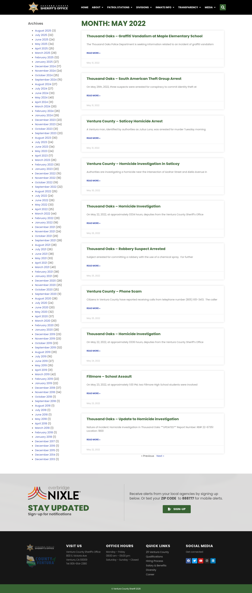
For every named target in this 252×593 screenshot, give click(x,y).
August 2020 (43, 298)
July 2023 (41, 142)
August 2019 (43, 352)
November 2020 (45, 285)
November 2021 (45, 231)
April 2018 (41, 423)
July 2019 (41, 356)
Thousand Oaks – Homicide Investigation (123, 206)
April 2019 (41, 370)
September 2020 (46, 294)
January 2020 (44, 329)
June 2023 (41, 146)
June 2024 (41, 93)
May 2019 (41, 365)
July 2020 (41, 303)
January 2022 (44, 222)
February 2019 (44, 379)
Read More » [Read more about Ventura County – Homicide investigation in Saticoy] (93, 180)
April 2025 (41, 48)
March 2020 (42, 320)
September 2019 (45, 347)
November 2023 (45, 124)
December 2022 (45, 173)
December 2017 (45, 441)
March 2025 (42, 53)
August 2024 (43, 84)
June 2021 (41, 254)
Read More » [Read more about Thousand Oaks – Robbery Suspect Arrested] (93, 265)
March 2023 (42, 160)
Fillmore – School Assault (109, 376)
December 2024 (45, 66)
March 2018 (42, 428)
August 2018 (43, 405)
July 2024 (41, 88)
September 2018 (45, 401)
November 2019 (45, 338)
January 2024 (44, 115)
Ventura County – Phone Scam (114, 291)
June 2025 (41, 39)
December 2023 (45, 120)
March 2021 (42, 267)
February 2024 (44, 111)
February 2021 (44, 271)
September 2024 (46, 79)
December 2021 (45, 227)
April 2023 (41, 155)
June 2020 (41, 307)
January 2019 (43, 383)
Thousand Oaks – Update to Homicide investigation (133, 419)
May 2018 (41, 419)
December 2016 (45, 446)
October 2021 (43, 236)
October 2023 (44, 129)
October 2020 (44, 289)
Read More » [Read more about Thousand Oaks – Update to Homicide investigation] (93, 439)
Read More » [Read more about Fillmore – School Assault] (93, 393)
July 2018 (41, 410)
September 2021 (45, 240)
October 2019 (43, 343)
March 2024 (42, 106)
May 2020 (41, 312)
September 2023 (46, 133)
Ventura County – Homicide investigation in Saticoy (133, 163)
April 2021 (41, 263)
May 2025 (41, 44)
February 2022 (44, 218)
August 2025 (43, 30)
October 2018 (43, 396)
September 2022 (46, 187)
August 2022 (43, 191)
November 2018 (45, 392)
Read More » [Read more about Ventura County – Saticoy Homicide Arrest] (93, 138)
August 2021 (42, 245)
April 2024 (41, 102)
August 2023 (43, 138)
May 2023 (41, 151)
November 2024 (45, 70)
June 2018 (41, 414)
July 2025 (41, 35)
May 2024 (41, 97)
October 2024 (44, 75)
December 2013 (45, 459)
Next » (160, 456)
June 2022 (41, 200)
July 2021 (40, 249)
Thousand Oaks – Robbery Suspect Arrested (126, 248)
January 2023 (44, 169)
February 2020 (44, 325)
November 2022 (45, 178)
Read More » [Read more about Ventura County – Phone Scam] (93, 308)
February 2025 (44, 57)
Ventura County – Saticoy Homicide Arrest (125, 121)
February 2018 (44, 432)
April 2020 (41, 316)
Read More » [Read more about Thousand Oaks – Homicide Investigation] (93, 223)
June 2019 (41, 361)
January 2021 (43, 276)
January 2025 (44, 62)
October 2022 (43, 182)
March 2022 (42, 213)
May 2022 (41, 204)
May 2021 (41, 258)
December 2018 (45, 388)
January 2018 (43, 437)
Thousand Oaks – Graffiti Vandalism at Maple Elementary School (144, 36)
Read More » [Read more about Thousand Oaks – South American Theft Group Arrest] (93, 95)
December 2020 (45, 280)
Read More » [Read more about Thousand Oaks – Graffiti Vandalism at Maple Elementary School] (93, 52)
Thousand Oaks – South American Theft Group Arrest (134, 78)
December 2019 (45, 334)
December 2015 (45, 450)
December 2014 (45, 454)
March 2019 (42, 374)
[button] (223, 7)
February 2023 (44, 164)
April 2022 (41, 209)
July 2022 (41, 195)
